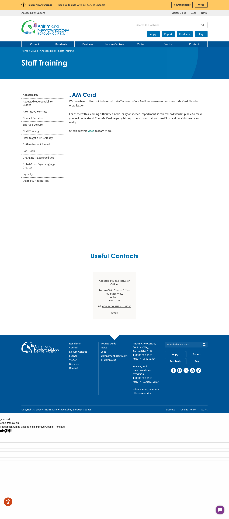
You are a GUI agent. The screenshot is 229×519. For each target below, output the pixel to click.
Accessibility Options (33, 13)
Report (168, 34)
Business (87, 44)
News (204, 13)
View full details (182, 4)
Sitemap (171, 409)
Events (167, 44)
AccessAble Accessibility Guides (38, 103)
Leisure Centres (114, 44)
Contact (194, 44)
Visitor (141, 44)
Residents (61, 44)
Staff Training (66, 50)
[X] (186, 370)
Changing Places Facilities (38, 158)
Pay (201, 34)
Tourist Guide (108, 343)
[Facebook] (173, 370)
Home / (26, 50)
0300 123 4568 (144, 355)
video (91, 131)
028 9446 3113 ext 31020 (116, 306)
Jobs (193, 13)
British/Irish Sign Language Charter (39, 165)
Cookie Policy (188, 409)
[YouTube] (192, 370)
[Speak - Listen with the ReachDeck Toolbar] (8, 501)
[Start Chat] (220, 510)
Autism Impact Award (36, 144)
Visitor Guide (179, 13)
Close (201, 4)
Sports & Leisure (33, 125)
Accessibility (49, 50)
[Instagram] (179, 370)
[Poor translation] (8, 431)
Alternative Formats (35, 111)
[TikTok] (198, 370)
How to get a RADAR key (38, 138)
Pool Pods (29, 151)
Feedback (184, 34)
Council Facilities (33, 118)
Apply (153, 34)
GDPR (204, 409)
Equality (28, 174)
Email (114, 312)
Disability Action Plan (36, 181)
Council (34, 44)
